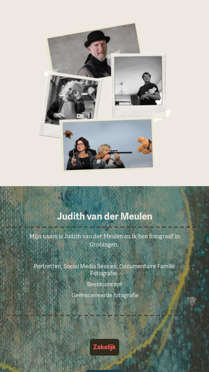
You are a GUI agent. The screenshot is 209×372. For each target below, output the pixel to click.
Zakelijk (104, 347)
